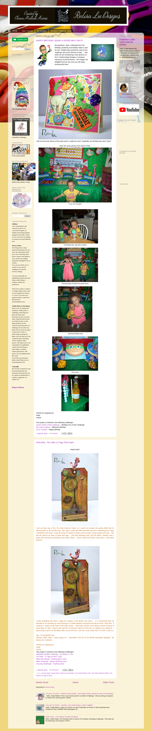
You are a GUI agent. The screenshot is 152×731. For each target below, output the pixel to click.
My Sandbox (41, 31)
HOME (15, 31)
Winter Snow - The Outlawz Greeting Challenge (61, 717)
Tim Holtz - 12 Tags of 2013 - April (49, 656)
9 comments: (54, 433)
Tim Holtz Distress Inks (83, 673)
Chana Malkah (127, 94)
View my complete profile (128, 97)
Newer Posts (42, 682)
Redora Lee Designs (67, 673)
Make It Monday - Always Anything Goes (51, 661)
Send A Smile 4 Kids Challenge (48, 425)
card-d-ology (45, 673)
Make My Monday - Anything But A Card (51, 659)
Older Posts (108, 682)
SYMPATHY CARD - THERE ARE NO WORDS (127, 42)
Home (75, 682)
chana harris (55, 673)
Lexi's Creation (42, 429)
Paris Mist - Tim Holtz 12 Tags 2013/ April (55, 442)
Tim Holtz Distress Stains (100, 673)
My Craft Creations (43, 427)
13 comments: (54, 670)
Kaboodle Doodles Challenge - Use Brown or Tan (54, 654)
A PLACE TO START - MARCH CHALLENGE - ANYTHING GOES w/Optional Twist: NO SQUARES (79, 694)
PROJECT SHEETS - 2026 (60, 31)
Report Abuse (18, 387)
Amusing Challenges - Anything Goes (50, 664)
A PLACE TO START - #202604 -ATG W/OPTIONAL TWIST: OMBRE (69, 705)
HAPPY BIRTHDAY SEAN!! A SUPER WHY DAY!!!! (59, 40)
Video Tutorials (27, 31)
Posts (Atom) (49, 687)
